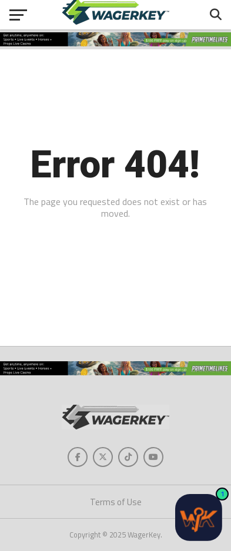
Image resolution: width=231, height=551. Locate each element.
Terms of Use (116, 502)
